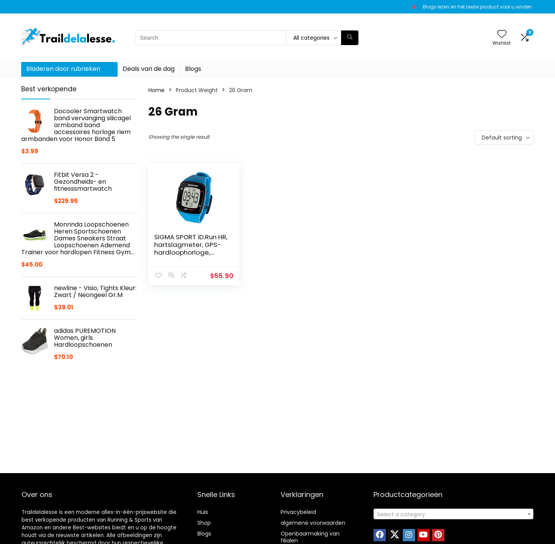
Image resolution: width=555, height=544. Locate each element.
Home (156, 90)
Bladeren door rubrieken (63, 68)
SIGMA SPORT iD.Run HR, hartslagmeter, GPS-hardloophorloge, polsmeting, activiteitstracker (190, 252)
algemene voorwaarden (313, 523)
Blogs (193, 68)
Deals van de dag (149, 68)
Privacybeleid (298, 512)
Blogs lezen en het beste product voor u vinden (477, 6)
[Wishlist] (501, 34)
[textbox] (453, 514)
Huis (202, 512)
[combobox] (453, 514)
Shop (204, 523)
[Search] (349, 37)
